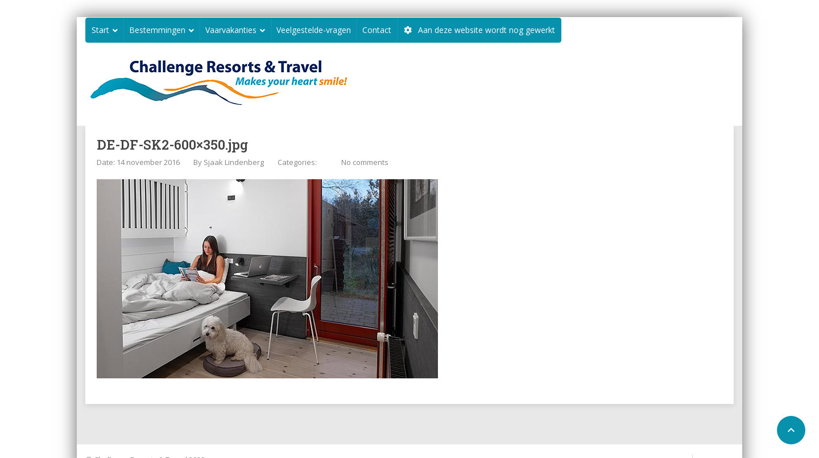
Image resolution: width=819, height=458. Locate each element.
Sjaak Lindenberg (234, 162)
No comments (364, 162)
